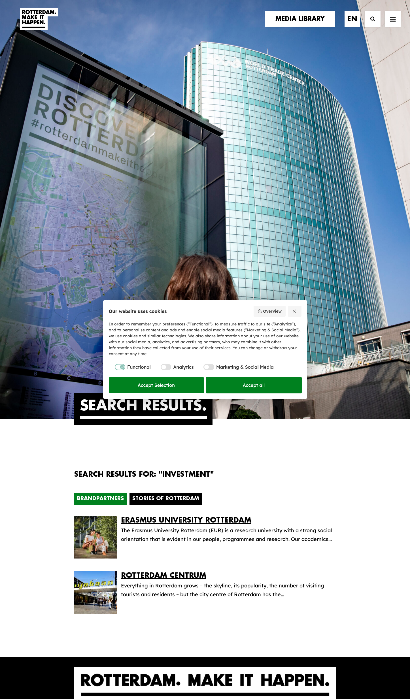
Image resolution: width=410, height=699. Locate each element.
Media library (231, 510)
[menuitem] (302, 24)
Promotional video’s (239, 545)
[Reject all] (294, 311)
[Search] (370, 25)
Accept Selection (156, 385)
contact (86, 521)
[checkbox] (130, 367)
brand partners (97, 503)
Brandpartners (100, 269)
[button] (76, 648)
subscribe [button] (303, 521)
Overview (270, 311)
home (82, 492)
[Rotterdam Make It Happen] (38, 25)
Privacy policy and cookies (233, 675)
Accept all (254, 385)
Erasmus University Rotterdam (186, 291)
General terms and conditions (179, 675)
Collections (229, 519)
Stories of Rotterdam (165, 269)
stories (84, 497)
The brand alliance (168, 520)
